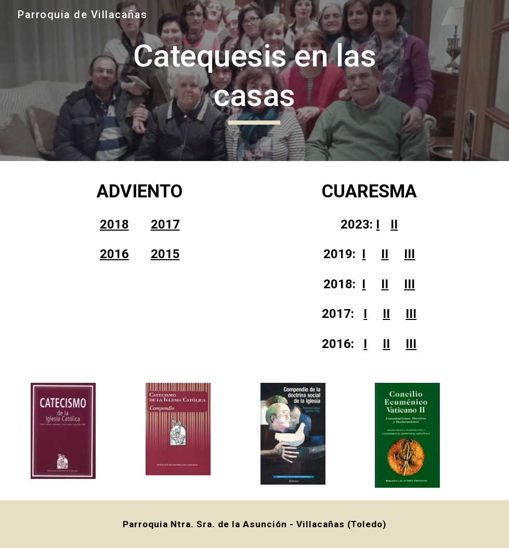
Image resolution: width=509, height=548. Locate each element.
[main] (254, 80)
